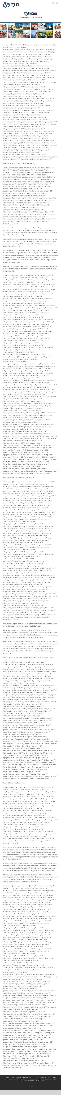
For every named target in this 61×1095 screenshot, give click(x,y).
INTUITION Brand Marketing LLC (35, 1081)
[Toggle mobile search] (53, 3)
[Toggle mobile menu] (57, 3)
